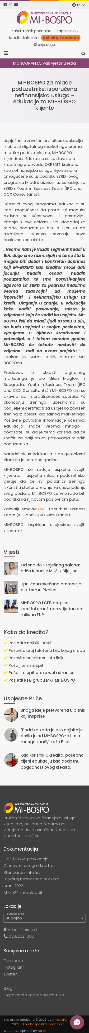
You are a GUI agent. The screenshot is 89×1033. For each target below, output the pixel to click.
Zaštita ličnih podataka (31, 30)
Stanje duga (44, 44)
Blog (8, 988)
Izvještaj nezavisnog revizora (31, 879)
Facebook (13, 960)
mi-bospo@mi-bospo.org (45, 1024)
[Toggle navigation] (7, 53)
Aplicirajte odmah (61, 37)
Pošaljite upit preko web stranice (39, 672)
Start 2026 (13, 886)
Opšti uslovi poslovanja (26, 859)
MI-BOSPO (59, 1020)
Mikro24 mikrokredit (23, 892)
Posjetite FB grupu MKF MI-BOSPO (39, 680)
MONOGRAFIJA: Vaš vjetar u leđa (44, 63)
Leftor (42, 1031)
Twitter (10, 974)
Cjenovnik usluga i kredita (29, 865)
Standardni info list (22, 872)
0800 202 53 (13, 1024)
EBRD (42, 509)
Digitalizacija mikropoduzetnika (34, 995)
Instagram (14, 967)
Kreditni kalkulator (24, 37)
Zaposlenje (65, 30)
